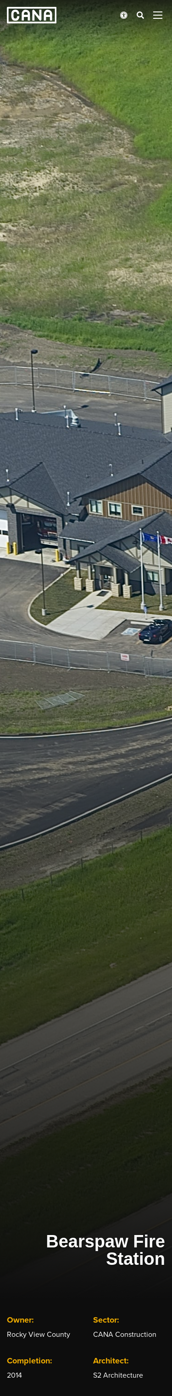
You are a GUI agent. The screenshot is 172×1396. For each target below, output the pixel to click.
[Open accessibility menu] (124, 15)
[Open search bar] (140, 15)
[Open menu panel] (157, 15)
